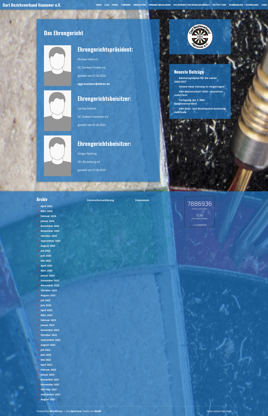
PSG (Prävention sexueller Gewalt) (191, 5)
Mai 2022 (46, 359)
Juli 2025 (45, 250)
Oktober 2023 (49, 290)
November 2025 (50, 231)
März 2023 (46, 315)
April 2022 (46, 364)
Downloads (252, 5)
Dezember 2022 (50, 330)
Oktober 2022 (49, 335)
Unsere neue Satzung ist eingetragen (201, 86)
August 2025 (48, 245)
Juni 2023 (46, 305)
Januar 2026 (47, 221)
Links (264, 5)
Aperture (75, 411)
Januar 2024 (47, 275)
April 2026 (46, 206)
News (99, 5)
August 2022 (48, 345)
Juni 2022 (46, 354)
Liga (106, 5)
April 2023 (46, 310)
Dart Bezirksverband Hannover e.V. (32, 5)
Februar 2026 (48, 216)
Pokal (115, 5)
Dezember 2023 (50, 280)
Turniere (125, 5)
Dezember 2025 (50, 226)
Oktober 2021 (49, 389)
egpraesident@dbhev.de (94, 84)
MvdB (98, 411)
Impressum (142, 200)
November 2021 (50, 384)
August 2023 (48, 295)
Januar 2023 (47, 325)
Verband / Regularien (160, 5)
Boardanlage (236, 5)
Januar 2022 (47, 374)
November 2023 (50, 285)
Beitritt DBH (219, 5)
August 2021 (48, 399)
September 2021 (51, 394)
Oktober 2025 (49, 236)
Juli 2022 (45, 350)
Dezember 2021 (50, 379)
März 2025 (46, 270)
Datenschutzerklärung (100, 200)
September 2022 (51, 340)
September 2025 (51, 241)
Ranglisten (139, 5)
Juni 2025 (46, 255)
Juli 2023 (45, 300)
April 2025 (46, 265)
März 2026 (46, 211)
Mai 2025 (46, 260)
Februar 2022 (48, 369)
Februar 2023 (48, 320)
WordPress (56, 411)
